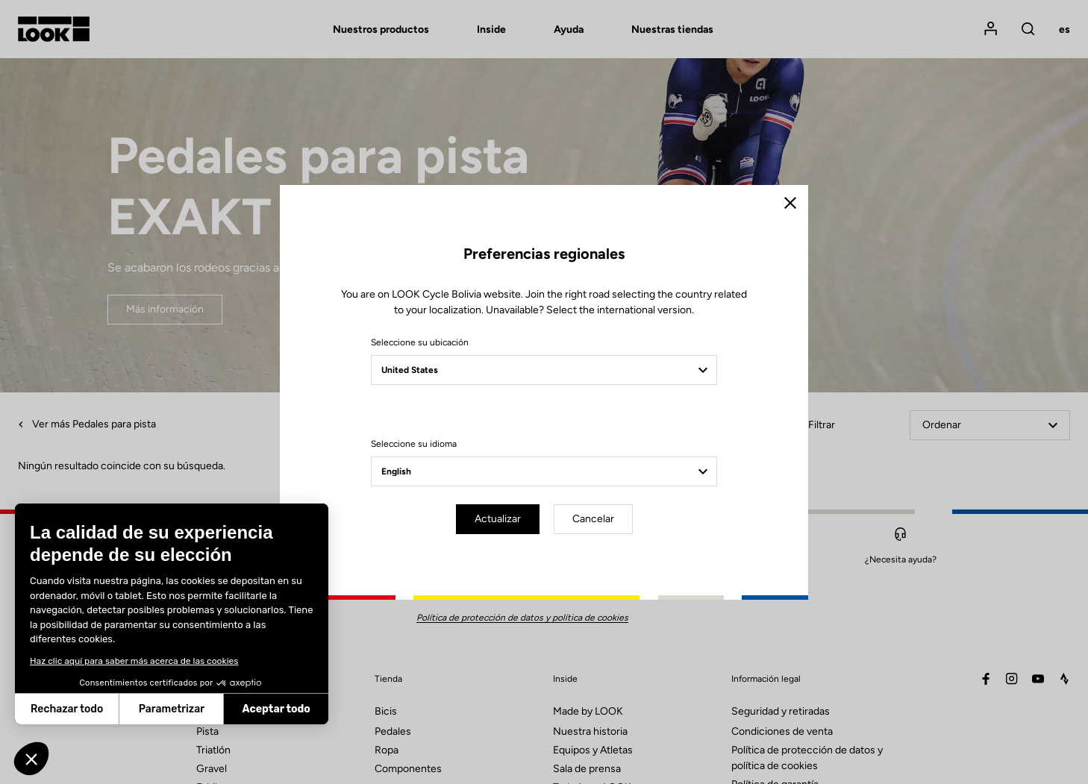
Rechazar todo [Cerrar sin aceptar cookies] (67, 709)
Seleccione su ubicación (420, 342)
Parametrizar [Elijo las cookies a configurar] (171, 709)
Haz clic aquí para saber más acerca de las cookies (134, 661)
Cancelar (593, 518)
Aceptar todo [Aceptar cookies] (276, 709)
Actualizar (498, 518)
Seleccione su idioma (414, 444)
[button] (31, 759)
